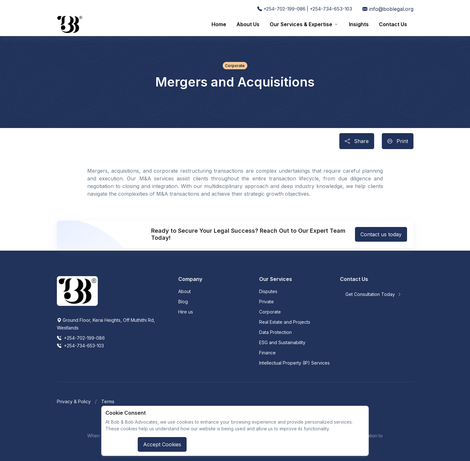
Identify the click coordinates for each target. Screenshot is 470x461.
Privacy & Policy (74, 401)
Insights (359, 24)
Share (357, 141)
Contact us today (381, 234)
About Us (247, 24)
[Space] (77, 290)
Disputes (268, 291)
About (184, 291)
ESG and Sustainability (282, 342)
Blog (183, 301)
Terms (107, 401)
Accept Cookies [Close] (162, 444)
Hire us (185, 311)
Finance (267, 352)
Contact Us (393, 24)
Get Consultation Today (373, 294)
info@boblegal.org (387, 9)
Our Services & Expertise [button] (301, 24)
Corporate (270, 311)
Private (266, 301)
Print (397, 141)
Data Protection (275, 332)
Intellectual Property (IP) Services (294, 363)
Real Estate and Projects (284, 322)
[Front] (69, 24)
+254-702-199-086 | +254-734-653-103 (304, 9)
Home (219, 24)
